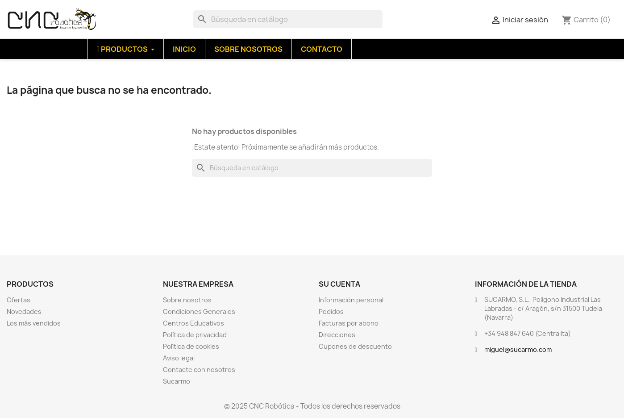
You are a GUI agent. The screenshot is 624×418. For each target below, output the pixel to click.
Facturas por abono (349, 323)
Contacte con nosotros (199, 369)
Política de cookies (191, 346)
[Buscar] (288, 19)
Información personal (351, 300)
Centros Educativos (193, 323)
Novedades (24, 311)
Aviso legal (179, 358)
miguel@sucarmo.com (518, 349)
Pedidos (331, 311)
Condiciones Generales (199, 311)
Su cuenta (339, 284)
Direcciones (337, 334)
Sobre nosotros (187, 300)
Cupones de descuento (355, 346)
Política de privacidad (195, 334)
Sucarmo (176, 381)
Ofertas (18, 300)
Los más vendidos (34, 323)
